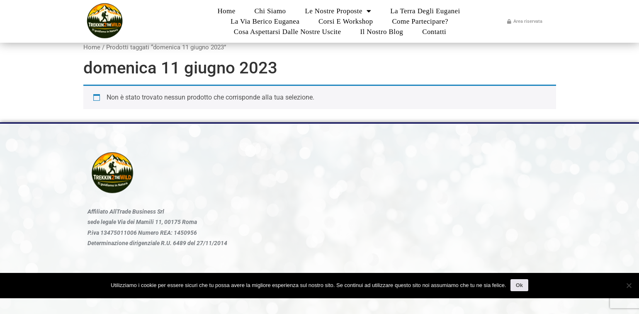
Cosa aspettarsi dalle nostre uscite (287, 32)
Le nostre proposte (338, 11)
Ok (519, 285)
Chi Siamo (270, 11)
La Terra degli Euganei (425, 11)
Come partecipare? (420, 21)
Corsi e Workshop (345, 21)
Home (226, 11)
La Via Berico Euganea (265, 21)
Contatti (434, 32)
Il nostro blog (381, 32)
